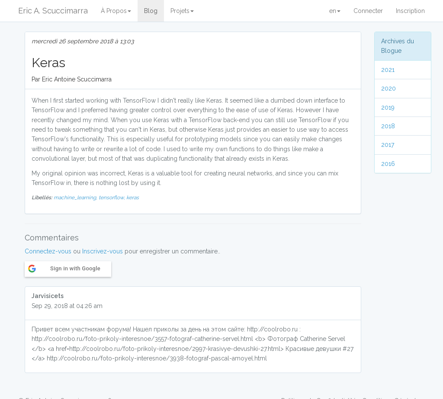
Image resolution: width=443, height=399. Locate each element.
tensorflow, (112, 198)
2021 (388, 69)
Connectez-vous (48, 251)
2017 (387, 144)
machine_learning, (76, 198)
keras (132, 198)
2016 (388, 163)
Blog (150, 10)
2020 (388, 88)
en (334, 10)
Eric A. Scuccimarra (53, 10)
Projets (182, 10)
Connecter (368, 10)
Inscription (410, 10)
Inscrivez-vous (102, 251)
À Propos (116, 10)
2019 (388, 107)
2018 (388, 126)
